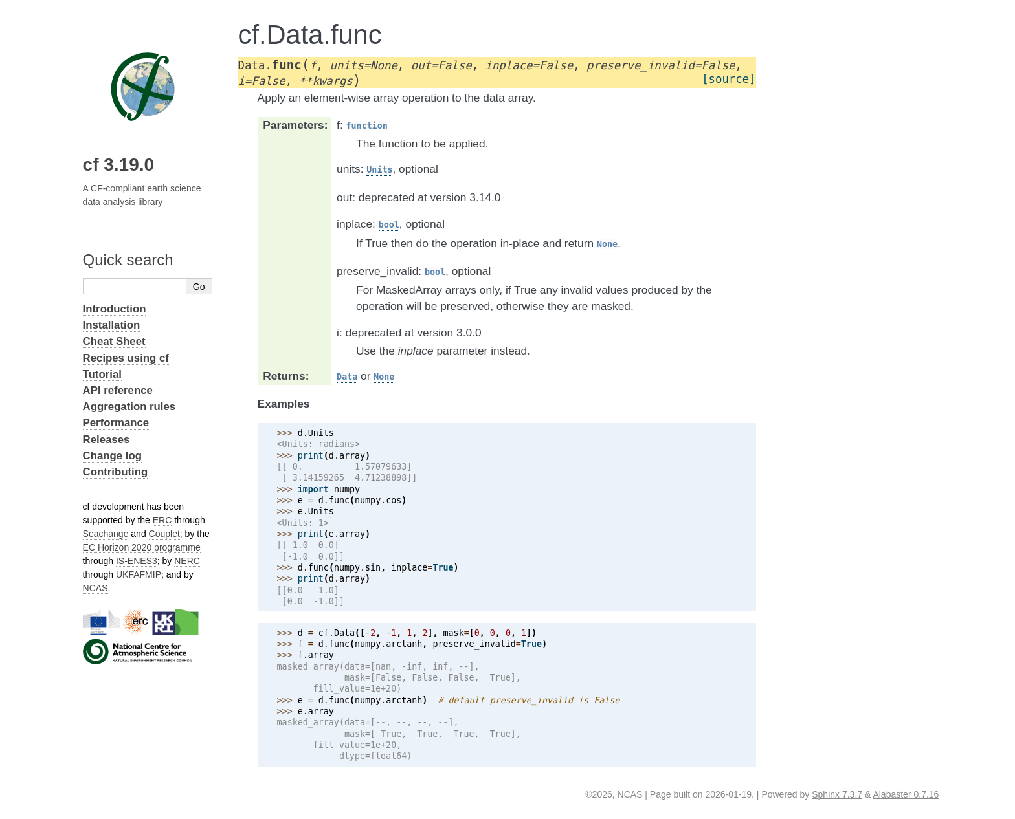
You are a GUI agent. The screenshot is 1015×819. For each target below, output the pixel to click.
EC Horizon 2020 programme (142, 547)
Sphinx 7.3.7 (837, 794)
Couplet (164, 534)
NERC (187, 561)
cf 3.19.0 (119, 165)
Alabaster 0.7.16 (906, 794)
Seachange (106, 534)
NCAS (95, 588)
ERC (162, 520)
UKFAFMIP (138, 574)
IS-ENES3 (136, 561)
